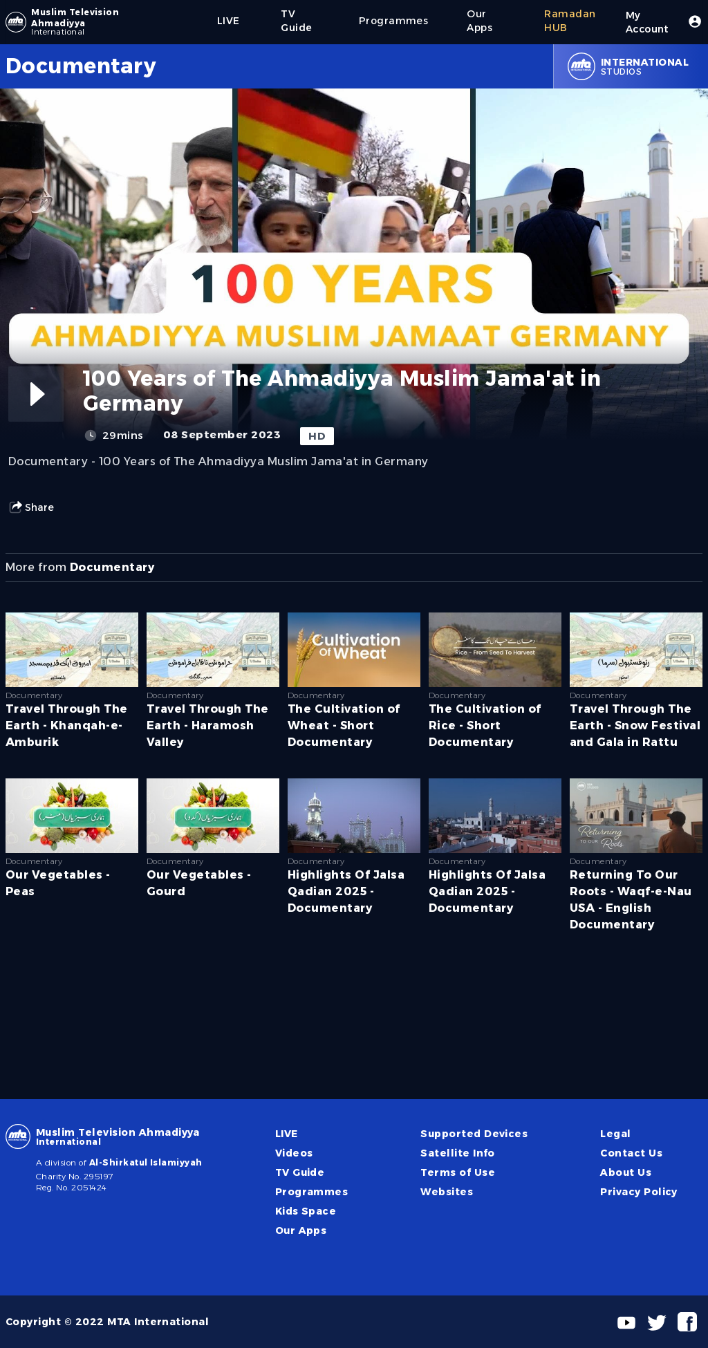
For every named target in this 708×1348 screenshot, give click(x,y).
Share (31, 507)
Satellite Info (457, 1153)
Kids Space (306, 1211)
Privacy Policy (639, 1192)
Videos (294, 1153)
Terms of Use (457, 1172)
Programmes (311, 1192)
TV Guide (300, 1172)
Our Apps (301, 1230)
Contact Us (631, 1153)
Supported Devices (474, 1133)
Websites (446, 1192)
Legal (615, 1133)
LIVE (286, 1133)
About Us (625, 1172)
